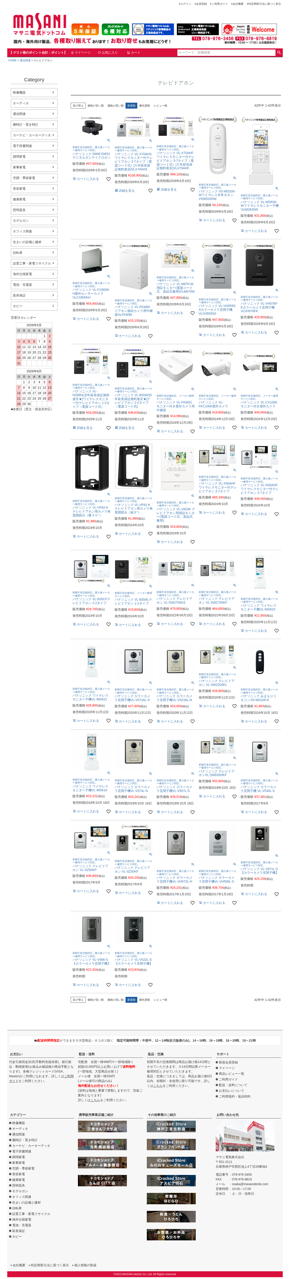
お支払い (16, 1054)
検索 (279, 53)
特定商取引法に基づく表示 (264, 3)
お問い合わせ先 (228, 1115)
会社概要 (238, 3)
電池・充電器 (22, 284)
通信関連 (25, 60)
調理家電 (19, 156)
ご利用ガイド (220, 3)
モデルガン (21, 220)
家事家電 (19, 167)
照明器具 (19, 210)
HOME (12, 60)
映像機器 (19, 92)
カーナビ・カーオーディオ (32, 135)
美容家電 (19, 188)
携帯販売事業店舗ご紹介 (96, 1115)
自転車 (17, 252)
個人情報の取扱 (85, 1265)
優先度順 (144, 105)
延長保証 (19, 295)
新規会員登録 (228, 1062)
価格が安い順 (95, 105)
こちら (95, 1100)
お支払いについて (231, 1090)
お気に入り (108, 52)
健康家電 (19, 199)
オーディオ (21, 103)
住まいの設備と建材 (27, 242)
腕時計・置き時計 (25, 124)
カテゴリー (18, 1115)
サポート (223, 1054)
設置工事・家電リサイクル (32, 263)
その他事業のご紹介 (162, 1115)
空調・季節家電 (24, 178)
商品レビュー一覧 (231, 1073)
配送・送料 (87, 1054)
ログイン (185, 3)
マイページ (81, 52)
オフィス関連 (22, 231)
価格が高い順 (115, 105)
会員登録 (201, 3)
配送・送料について (233, 1085)
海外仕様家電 (22, 274)
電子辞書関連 (22, 146)
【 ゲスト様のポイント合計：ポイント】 (38, 52)
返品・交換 (156, 1054)
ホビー (17, 306)
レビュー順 (160, 105)
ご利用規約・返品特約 (235, 1096)
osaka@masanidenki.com (250, 1184)
